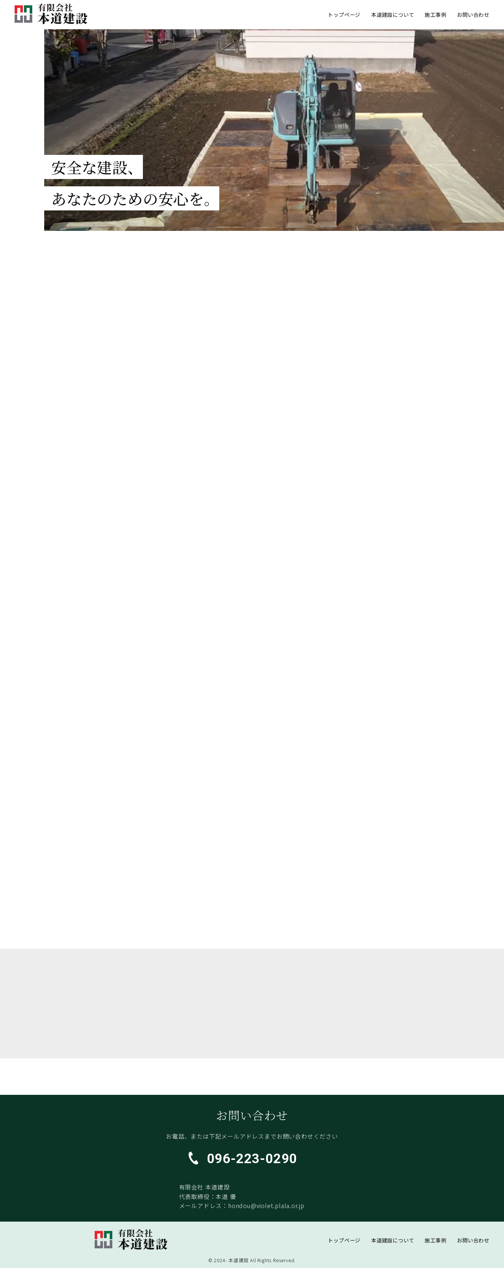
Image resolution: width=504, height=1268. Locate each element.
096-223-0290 (252, 1158)
